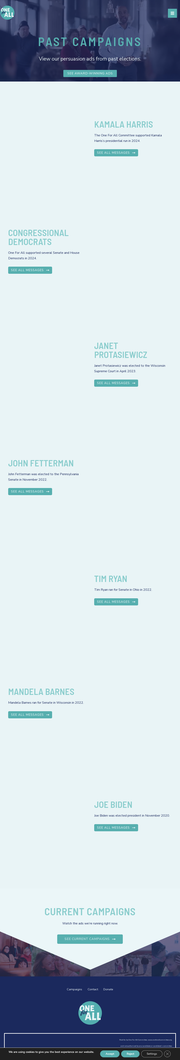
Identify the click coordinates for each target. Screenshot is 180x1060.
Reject (127, 1052)
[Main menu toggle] (172, 15)
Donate (111, 989)
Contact (92, 989)
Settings (150, 1052)
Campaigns (70, 989)
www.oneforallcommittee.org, (160, 1039)
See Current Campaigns (90, 939)
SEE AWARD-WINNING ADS (90, 73)
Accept (104, 1052)
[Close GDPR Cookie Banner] (167, 1052)
